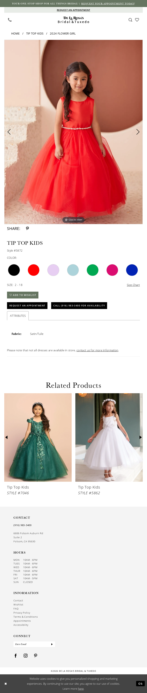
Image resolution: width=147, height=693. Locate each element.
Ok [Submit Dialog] (140, 683)
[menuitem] (10, 20)
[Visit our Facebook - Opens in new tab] (15, 655)
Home (15, 33)
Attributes (18, 316)
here (81, 688)
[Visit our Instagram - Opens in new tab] (25, 655)
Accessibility (20, 625)
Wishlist (18, 604)
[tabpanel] (73, 132)
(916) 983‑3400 (22, 525)
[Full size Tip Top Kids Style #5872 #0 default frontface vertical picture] (73, 132)
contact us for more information (97, 350)
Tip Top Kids (35, 33)
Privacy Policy (21, 612)
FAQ (16, 608)
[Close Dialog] (5, 683)
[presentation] (38, 437)
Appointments (22, 620)
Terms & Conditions (25, 616)
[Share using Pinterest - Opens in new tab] (27, 228)
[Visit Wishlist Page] (137, 19)
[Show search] (130, 19)
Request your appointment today (107, 3)
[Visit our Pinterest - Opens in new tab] (35, 655)
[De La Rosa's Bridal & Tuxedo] (73, 20)
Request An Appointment (27, 305)
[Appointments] (73, 10)
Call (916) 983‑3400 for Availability (79, 305)
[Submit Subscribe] (52, 644)
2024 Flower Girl (63, 33)
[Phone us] (10, 19)
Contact (18, 600)
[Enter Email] (34, 644)
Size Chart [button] (133, 285)
